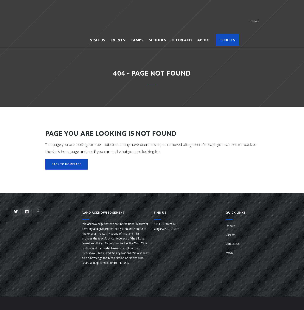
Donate (230, 226)
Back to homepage (66, 164)
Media (229, 252)
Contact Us (233, 244)
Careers (230, 235)
